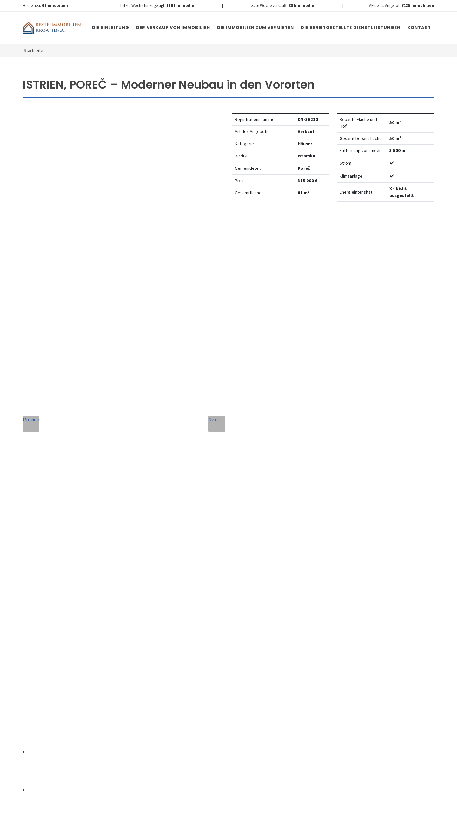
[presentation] (178, 694)
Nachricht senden (263, 702)
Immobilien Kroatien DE (136, 816)
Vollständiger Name (159, 537)
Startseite (33, 50)
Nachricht (146, 595)
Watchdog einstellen (347, 226)
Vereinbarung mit (206, 667)
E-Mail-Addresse (239, 537)
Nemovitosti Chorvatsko (186, 816)
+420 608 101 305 (75, 623)
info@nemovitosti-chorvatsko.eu (75, 631)
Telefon (142, 566)
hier (326, 678)
